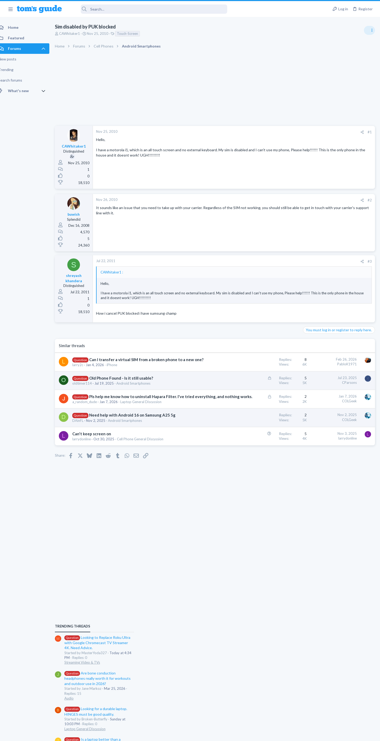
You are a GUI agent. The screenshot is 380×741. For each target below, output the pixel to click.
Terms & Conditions (240, 733)
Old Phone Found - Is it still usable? (127, 383)
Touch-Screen (133, 33)
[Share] (277, 132)
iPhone (117, 370)
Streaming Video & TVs (323, 323)
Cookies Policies (170, 733)
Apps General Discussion (324, 471)
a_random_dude (90, 413)
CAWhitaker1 (75, 33)
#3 (285, 261)
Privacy (204, 733)
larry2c (83, 370)
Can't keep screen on (97, 444)
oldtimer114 (88, 389)
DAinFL (83, 432)
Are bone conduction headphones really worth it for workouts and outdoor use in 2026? (338, 339)
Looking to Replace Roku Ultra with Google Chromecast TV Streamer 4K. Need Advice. (338, 303)
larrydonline (87, 450)
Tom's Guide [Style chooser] (337, 697)
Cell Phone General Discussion (146, 450)
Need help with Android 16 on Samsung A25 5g (138, 426)
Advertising (133, 733)
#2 (285, 200)
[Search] (148, 9)
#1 (285, 132)
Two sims (313, 430)
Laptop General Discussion (146, 413)
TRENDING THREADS (313, 287)
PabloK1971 (262, 364)
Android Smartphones (139, 389)
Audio (309, 359)
